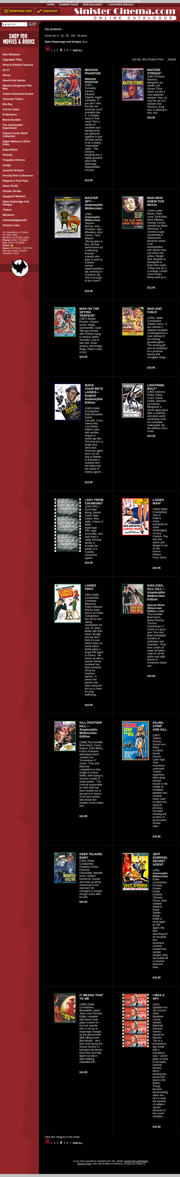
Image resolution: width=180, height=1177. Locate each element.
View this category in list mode (62, 1137)
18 (62, 35)
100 (73, 35)
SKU (144, 59)
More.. (85, 42)
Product (152, 59)
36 (67, 35)
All (78, 35)
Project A (140, 1163)
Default (171, 59)
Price (161, 59)
